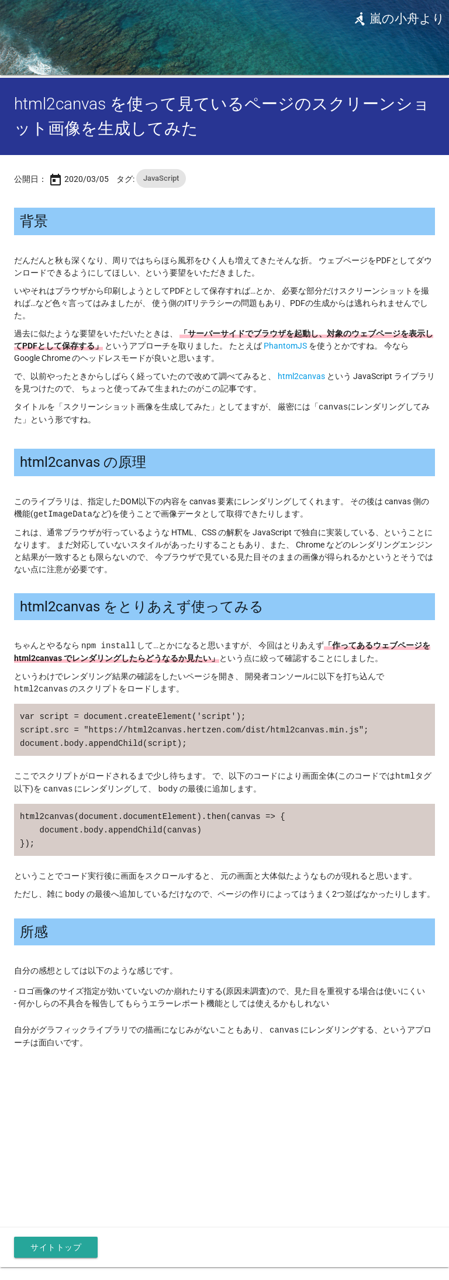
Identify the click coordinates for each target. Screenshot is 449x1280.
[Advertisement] (224, 1124)
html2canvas (301, 376)
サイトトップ (55, 1240)
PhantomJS (285, 345)
